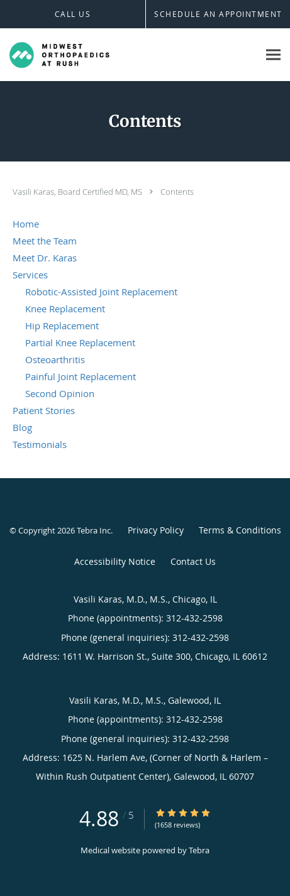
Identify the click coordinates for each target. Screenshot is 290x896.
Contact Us (193, 561)
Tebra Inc (94, 530)
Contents (177, 191)
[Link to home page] (76, 55)
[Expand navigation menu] (273, 55)
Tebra (199, 850)
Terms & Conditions (240, 530)
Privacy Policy (156, 530)
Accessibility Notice (114, 561)
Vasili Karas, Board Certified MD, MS (78, 191)
